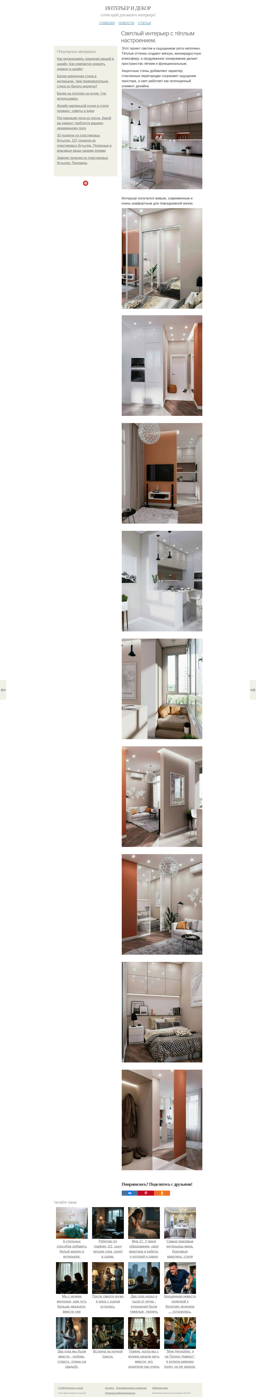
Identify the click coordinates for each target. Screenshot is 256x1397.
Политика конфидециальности (120, 1393)
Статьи (144, 22)
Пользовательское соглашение (131, 1388)
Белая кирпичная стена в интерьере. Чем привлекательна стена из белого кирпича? (82, 81)
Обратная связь (160, 1388)
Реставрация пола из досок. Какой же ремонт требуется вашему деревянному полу (84, 123)
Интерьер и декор (128, 8)
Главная (107, 22)
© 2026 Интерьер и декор (70, 1388)
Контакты (109, 1388)
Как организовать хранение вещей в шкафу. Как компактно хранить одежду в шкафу (85, 64)
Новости (126, 22)
